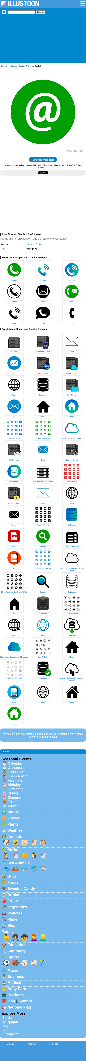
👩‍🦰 (34, 937)
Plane (12, 919)
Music (12, 970)
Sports (13, 957)
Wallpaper (10, 1022)
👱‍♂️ (43, 937)
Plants (13, 824)
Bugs (12, 876)
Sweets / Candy (21, 888)
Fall (10, 802)
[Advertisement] (43, 38)
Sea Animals (18, 863)
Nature (13, 812)
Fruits (12, 901)
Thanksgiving (18, 776)
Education (16, 945)
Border (7, 1018)
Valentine (15, 780)
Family (8, 931)
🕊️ (43, 855)
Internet (14, 66)
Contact (22, 66)
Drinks (13, 895)
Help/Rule (53, 1044)
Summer (14, 797)
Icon (11, 1001)
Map (5, 1026)
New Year (15, 789)
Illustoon (4, 66)
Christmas (16, 768)
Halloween (16, 772)
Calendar (15, 763)
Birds (12, 850)
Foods (13, 882)
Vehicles (15, 913)
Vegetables (17, 907)
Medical (14, 982)
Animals (14, 836)
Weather (14, 830)
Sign (5, 1030)
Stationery (16, 951)
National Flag (19, 1007)
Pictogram (10, 1034)
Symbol (25, 1001)
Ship (11, 925)
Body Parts (17, 989)
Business (15, 976)
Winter (13, 806)
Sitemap (32, 1044)
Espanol (10, 1044)
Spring (13, 793)
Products (15, 995)
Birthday (14, 785)
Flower (13, 818)
